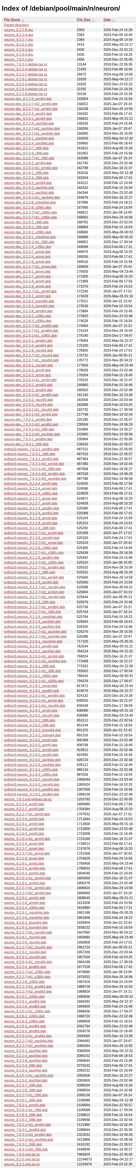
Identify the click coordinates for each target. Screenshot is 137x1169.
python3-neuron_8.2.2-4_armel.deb (30, 488)
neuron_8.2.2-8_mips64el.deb (26, 918)
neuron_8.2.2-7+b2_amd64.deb (28, 991)
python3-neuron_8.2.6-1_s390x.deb (31, 676)
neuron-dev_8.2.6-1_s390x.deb (27, 232)
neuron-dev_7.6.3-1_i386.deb (26, 444)
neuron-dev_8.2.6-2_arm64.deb (28, 163)
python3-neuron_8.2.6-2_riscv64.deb (32, 779)
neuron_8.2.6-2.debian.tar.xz (25, 84)
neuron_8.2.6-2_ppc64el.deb (26, 1080)
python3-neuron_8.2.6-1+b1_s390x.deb (34, 681)
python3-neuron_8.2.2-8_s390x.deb (31, 548)
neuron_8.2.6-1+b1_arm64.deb (27, 878)
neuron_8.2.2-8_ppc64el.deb (26, 1060)
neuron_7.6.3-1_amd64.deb (25, 1130)
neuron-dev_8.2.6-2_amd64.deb (28, 390)
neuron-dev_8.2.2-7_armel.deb (27, 252)
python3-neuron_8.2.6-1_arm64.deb (31, 646)
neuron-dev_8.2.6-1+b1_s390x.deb (30, 335)
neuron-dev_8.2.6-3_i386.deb (26, 227)
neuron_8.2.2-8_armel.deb (24, 858)
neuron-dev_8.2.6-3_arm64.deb (28, 183)
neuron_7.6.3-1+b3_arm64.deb (27, 1124)
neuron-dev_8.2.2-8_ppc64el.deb (29, 123)
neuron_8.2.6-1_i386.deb (23, 1100)
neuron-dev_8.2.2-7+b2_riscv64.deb (31, 355)
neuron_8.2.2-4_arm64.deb (24, 868)
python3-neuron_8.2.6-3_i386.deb (29, 725)
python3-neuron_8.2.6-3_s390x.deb (31, 774)
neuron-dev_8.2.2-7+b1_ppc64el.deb (32, 133)
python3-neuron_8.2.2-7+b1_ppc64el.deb (35, 631)
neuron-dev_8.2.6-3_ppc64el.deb (29, 188)
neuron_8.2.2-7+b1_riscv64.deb (28, 932)
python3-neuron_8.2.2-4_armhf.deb (30, 483)
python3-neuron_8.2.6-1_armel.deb (30, 686)
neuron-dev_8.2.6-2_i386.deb (26, 222)
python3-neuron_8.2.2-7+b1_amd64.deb (34, 567)
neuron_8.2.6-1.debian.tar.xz (25, 79)
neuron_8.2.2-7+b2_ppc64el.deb (28, 1041)
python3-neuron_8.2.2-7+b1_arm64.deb (34, 577)
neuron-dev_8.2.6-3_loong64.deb (29, 306)
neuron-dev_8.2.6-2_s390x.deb (27, 316)
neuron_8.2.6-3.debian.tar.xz (25, 89)
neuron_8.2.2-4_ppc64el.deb (26, 1056)
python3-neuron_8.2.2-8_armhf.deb (30, 523)
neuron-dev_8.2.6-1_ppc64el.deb (29, 138)
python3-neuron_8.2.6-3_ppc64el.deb (32, 765)
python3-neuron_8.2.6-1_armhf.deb (30, 710)
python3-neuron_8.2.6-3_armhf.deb (30, 745)
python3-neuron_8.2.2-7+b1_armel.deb (33, 543)
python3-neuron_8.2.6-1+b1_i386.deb (32, 671)
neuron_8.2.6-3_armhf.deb (24, 833)
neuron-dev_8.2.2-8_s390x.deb (27, 207)
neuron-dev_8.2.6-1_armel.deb (27, 271)
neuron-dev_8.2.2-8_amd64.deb (28, 311)
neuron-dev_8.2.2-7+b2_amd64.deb (31, 326)
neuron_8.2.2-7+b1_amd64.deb (28, 986)
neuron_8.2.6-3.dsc (18, 54)
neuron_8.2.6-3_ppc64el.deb (26, 1070)
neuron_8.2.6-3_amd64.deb (25, 1031)
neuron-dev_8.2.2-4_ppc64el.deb (29, 143)
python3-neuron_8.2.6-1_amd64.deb (31, 691)
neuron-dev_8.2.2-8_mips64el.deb (30, 202)
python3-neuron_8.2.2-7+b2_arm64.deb (34, 592)
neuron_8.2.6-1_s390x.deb (24, 996)
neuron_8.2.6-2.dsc (18, 49)
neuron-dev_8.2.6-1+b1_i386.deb (29, 242)
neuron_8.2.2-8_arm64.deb (24, 903)
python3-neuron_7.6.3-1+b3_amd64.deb (34, 474)
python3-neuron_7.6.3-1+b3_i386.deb (32, 469)
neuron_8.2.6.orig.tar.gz (22, 1159)
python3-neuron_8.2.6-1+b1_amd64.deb (34, 695)
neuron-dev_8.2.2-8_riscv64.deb (28, 350)
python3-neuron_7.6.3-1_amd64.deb (31, 449)
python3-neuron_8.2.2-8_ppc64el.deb (32, 627)
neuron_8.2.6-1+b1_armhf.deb (27, 839)
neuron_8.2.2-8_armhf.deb (24, 819)
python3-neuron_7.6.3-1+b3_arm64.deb (34, 464)
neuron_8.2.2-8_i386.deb (23, 1090)
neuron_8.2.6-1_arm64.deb (24, 898)
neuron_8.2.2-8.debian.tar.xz (25, 94)
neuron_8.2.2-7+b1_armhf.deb (27, 814)
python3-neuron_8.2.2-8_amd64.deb (31, 557)
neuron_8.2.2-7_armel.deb (24, 848)
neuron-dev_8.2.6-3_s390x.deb (27, 321)
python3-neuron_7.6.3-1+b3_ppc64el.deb (35, 478)
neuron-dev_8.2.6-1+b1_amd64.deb (31, 395)
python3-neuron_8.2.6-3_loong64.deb (32, 735)
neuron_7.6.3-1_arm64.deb (24, 1105)
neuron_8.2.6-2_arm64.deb (24, 883)
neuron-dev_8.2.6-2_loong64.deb (29, 301)
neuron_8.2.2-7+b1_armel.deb (27, 853)
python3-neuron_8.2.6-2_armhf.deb (30, 740)
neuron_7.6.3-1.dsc (18, 59)
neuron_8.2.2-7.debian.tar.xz (25, 74)
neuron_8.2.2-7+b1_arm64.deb (27, 888)
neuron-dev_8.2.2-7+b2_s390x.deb (30, 212)
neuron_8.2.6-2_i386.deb (23, 1120)
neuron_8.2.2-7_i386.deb (23, 1085)
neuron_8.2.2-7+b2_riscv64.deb (28, 947)
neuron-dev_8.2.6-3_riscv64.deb (28, 404)
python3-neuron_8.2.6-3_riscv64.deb (32, 784)
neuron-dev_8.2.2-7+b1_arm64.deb (30, 109)
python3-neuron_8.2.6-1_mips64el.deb (33, 641)
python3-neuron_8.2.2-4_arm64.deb (31, 513)
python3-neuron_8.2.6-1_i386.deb (29, 666)
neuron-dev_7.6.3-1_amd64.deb (28, 439)
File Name (12, 19)
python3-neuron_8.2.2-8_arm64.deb (31, 582)
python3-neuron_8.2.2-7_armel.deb (30, 498)
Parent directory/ (16, 25)
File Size (83, 19)
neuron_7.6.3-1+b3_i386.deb (26, 1149)
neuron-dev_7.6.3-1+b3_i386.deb (29, 429)
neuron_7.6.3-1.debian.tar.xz (25, 64)
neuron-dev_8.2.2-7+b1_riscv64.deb (31, 360)
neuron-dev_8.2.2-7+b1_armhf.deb (30, 291)
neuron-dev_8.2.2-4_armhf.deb (27, 281)
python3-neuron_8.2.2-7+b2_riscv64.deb (34, 597)
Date (107, 19)
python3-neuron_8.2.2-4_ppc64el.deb (32, 621)
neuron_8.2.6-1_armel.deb (24, 863)
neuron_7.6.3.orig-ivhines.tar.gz (28, 799)
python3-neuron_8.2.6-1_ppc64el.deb (32, 651)
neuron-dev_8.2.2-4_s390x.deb (27, 247)
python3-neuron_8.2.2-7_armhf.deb (30, 503)
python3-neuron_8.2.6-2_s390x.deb (31, 769)
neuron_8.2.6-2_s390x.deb (24, 1016)
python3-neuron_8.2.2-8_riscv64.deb (32, 538)
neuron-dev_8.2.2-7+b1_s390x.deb (30, 217)
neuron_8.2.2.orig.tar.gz (22, 1164)
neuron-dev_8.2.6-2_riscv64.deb (28, 400)
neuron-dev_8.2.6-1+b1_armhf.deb (30, 380)
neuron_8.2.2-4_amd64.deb (25, 967)
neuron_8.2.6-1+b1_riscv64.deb (28, 962)
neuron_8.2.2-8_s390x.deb (24, 982)
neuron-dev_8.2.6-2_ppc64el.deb (29, 192)
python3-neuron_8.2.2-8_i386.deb (29, 602)
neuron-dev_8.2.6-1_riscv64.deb (28, 365)
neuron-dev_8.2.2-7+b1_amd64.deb (31, 330)
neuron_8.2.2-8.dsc (18, 30)
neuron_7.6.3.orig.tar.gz (22, 1154)
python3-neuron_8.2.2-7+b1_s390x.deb (34, 553)
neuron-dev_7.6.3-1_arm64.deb (28, 419)
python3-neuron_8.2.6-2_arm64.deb (31, 750)
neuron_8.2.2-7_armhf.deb (24, 809)
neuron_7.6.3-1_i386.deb (23, 1144)
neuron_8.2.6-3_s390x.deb (24, 1021)
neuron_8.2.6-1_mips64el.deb (26, 912)
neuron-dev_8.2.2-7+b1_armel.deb (30, 266)
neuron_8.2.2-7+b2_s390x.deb (27, 972)
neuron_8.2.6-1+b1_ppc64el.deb (28, 1075)
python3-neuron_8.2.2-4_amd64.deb (31, 508)
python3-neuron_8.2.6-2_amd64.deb (31, 794)
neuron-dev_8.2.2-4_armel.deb (27, 256)
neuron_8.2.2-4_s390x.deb (24, 908)
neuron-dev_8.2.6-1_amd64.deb (28, 340)
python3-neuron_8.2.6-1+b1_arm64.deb (34, 656)
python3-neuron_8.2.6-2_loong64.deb (32, 730)
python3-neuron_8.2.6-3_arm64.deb (31, 755)
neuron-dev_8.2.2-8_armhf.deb (27, 286)
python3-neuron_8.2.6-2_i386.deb (29, 720)
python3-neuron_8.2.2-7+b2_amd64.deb (34, 607)
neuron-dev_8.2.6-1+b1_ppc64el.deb (32, 197)
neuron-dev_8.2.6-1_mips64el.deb (30, 237)
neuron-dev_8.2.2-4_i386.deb (26, 178)
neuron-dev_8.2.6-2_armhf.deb (27, 370)
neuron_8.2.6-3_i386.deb (23, 1115)
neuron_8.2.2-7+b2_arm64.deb (27, 893)
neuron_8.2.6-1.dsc (18, 44)
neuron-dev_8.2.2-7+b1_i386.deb (29, 158)
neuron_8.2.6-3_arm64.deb (24, 873)
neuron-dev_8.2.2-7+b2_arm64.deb (30, 104)
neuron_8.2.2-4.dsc (18, 35)
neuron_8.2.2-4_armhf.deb (24, 804)
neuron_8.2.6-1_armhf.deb (24, 824)
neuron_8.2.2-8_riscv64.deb (25, 942)
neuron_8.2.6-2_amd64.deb (25, 1026)
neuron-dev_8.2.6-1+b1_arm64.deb (30, 168)
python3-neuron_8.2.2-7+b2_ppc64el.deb (35, 636)
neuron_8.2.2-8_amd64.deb (25, 1006)
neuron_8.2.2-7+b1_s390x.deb (27, 977)
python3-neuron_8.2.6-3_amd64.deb (31, 789)
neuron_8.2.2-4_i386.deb (23, 1065)
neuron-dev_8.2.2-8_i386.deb (26, 153)
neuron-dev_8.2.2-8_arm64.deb (28, 99)
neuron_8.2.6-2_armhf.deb (24, 829)
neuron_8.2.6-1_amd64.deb (25, 1001)
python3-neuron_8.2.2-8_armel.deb (30, 518)
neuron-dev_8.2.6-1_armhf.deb (27, 296)
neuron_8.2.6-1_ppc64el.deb (26, 1051)
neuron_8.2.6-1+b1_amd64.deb (28, 1036)
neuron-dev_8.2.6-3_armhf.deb (27, 375)
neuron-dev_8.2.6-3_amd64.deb (28, 385)
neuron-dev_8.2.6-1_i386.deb (26, 173)
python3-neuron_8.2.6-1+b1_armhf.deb (33, 700)
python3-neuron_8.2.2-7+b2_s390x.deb (34, 562)
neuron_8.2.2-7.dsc (18, 39)
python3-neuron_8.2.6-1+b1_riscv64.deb (34, 705)
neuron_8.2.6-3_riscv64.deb (25, 957)
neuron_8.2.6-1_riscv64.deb (25, 937)
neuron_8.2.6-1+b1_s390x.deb (27, 1011)
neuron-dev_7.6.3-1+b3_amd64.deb (31, 424)
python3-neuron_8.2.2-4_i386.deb (29, 528)
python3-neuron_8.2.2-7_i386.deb (29, 572)
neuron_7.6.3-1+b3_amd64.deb (28, 1134)
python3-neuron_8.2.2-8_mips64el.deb (33, 617)
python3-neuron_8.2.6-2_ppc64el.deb (32, 760)
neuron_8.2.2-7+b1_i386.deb (26, 1095)
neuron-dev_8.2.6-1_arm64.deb (28, 118)
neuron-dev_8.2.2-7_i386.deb (26, 148)
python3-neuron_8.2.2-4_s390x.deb (31, 493)
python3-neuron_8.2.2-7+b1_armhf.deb (33, 533)
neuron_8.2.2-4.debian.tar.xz (25, 69)
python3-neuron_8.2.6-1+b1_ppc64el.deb (35, 661)
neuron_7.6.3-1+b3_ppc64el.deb (28, 1139)
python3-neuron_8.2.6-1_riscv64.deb (32, 715)
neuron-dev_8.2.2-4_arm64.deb (28, 113)
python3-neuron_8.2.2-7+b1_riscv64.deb (34, 587)
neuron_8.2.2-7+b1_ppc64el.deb (28, 1046)
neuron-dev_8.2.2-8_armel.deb (27, 262)
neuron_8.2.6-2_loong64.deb (26, 922)
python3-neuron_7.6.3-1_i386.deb (29, 454)
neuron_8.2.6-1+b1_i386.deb (26, 1110)
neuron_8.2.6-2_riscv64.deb (25, 952)
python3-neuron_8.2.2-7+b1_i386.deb (32, 612)
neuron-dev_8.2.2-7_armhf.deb (27, 276)
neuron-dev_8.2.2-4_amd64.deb (28, 345)
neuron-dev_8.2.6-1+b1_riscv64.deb (31, 409)
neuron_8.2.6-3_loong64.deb (26, 927)
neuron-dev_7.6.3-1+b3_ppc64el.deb (32, 434)
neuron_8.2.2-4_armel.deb (24, 843)
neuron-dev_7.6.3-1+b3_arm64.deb (30, 414)
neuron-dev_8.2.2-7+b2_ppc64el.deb (32, 128)
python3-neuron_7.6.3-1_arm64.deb (31, 459)
